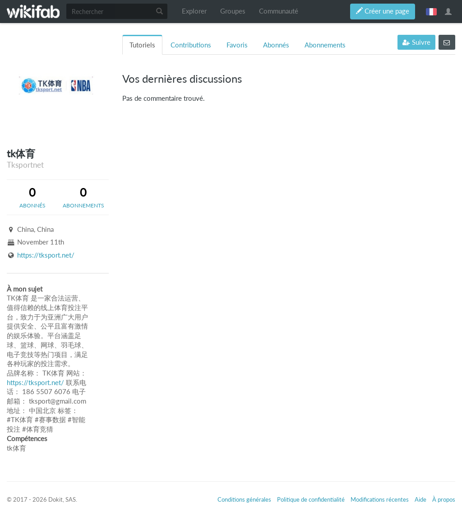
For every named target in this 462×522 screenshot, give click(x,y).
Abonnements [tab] (325, 45)
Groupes (232, 11)
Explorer (194, 11)
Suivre (416, 42)
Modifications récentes (380, 499)
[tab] (32, 197)
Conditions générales (244, 499)
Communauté (278, 11)
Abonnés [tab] (276, 45)
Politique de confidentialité (311, 499)
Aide (420, 499)
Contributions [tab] (191, 45)
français (431, 11)
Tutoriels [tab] (142, 45)
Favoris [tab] (237, 45)
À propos (443, 499)
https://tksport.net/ (45, 255)
